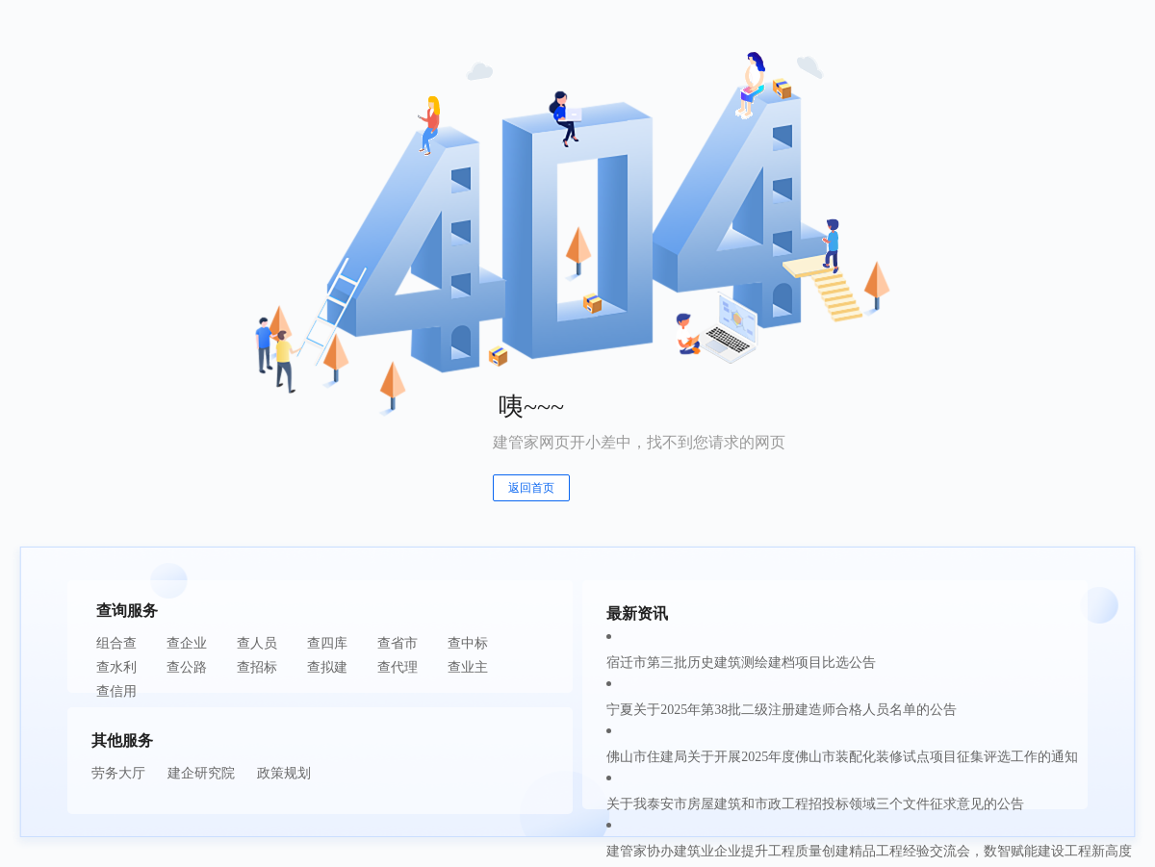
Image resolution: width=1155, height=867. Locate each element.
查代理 (397, 667)
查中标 (468, 643)
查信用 (116, 691)
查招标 (257, 667)
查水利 (116, 667)
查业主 (468, 667)
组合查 (116, 643)
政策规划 (284, 773)
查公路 (187, 667)
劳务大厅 (118, 773)
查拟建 (327, 667)
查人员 (257, 643)
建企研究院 (201, 773)
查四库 (327, 643)
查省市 (397, 643)
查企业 (187, 643)
